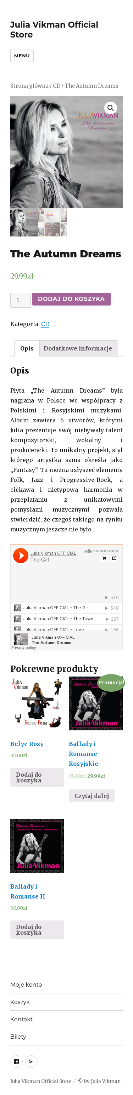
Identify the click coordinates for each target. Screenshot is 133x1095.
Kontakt (21, 1019)
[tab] (27, 348)
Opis (27, 348)
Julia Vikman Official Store (41, 1081)
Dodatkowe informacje (78, 348)
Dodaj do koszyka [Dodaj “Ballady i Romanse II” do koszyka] (28, 929)
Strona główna (29, 86)
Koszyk (20, 1002)
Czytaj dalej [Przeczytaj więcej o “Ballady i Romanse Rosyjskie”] (91, 795)
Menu (22, 55)
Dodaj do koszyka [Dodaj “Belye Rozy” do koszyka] (28, 777)
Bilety (18, 1036)
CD (56, 86)
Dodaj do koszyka (71, 299)
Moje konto (26, 984)
